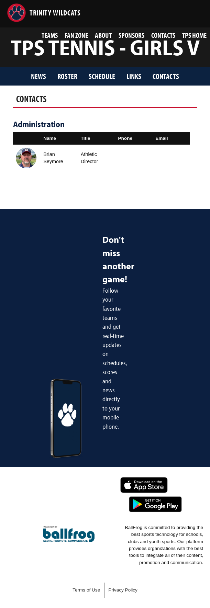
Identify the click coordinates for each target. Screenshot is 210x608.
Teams (50, 35)
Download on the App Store (144, 485)
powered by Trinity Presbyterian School (69, 534)
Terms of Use (86, 590)
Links (133, 76)
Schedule (102, 76)
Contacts (163, 35)
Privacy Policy (122, 590)
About (103, 35)
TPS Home (194, 35)
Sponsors (131, 35)
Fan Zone (76, 35)
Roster (67, 76)
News (38, 76)
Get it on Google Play (155, 504)
